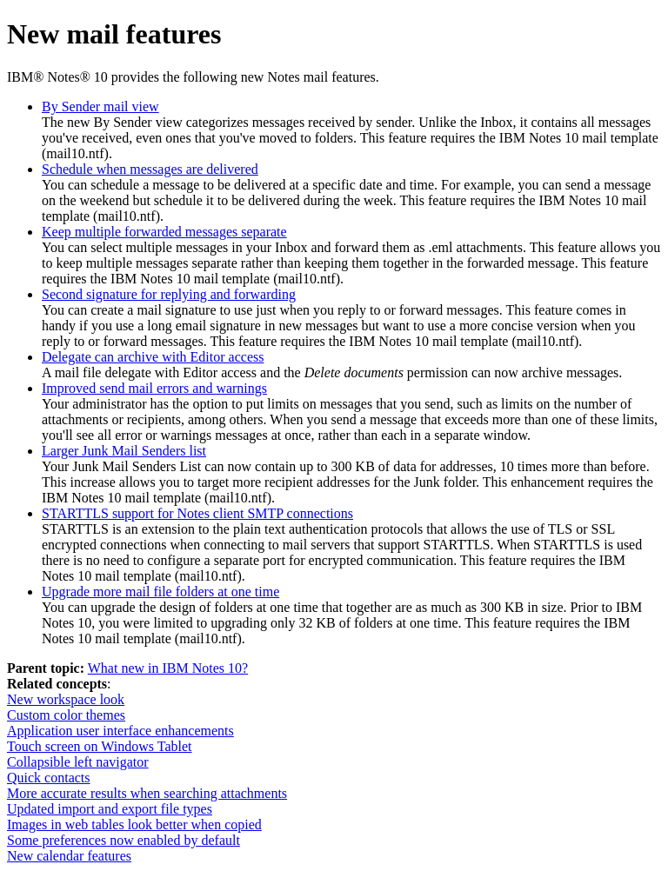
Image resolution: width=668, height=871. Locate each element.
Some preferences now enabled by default (123, 840)
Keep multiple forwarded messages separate (164, 231)
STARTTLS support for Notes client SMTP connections (197, 513)
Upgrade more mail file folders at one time (160, 591)
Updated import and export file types (109, 808)
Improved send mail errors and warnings (154, 388)
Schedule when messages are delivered (150, 169)
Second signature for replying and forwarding (169, 294)
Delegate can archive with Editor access (153, 356)
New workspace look (65, 699)
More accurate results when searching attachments (147, 793)
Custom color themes (66, 715)
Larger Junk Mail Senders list (124, 450)
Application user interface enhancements (120, 730)
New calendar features (69, 855)
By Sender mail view (100, 106)
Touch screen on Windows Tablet (99, 746)
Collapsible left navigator (78, 762)
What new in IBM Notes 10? (168, 668)
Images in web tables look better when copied (134, 824)
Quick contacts (48, 777)
